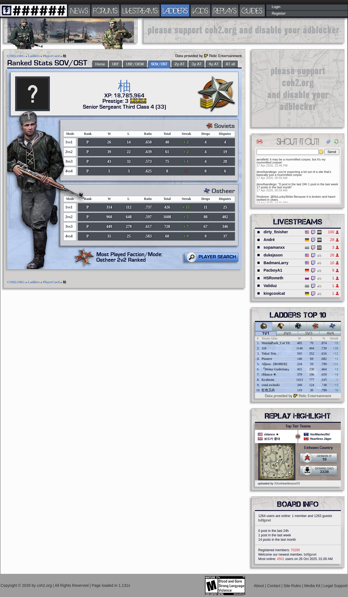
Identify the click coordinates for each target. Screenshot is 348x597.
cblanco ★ (269, 374)
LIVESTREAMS (140, 10)
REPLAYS (225, 10)
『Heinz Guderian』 (276, 369)
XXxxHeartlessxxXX (287, 483)
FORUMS (105, 10)
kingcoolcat (274, 293)
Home (100, 64)
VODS (200, 10)
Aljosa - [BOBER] (274, 364)
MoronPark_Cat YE (276, 343)
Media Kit (312, 585)
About (259, 585)
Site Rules (293, 585)
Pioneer (267, 359)
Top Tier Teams (298, 426)
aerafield (262, 159)
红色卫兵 (268, 390)
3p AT (197, 64)
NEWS (79, 10)
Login (276, 7)
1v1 (266, 334)
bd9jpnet (264, 520)
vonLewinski (270, 385)
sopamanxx (274, 247)
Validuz (270, 285)
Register (279, 13)
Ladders (34, 56)
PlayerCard (51, 56)
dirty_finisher (275, 232)
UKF (115, 64)
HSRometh (273, 278)
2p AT (179, 64)
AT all (230, 64)
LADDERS (175, 10)
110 (264, 348)
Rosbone (263, 196)
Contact (274, 585)
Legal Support (335, 585)
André (268, 239)
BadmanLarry (275, 263)
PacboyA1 (272, 270)
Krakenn (268, 380)
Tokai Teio (269, 353)
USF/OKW (135, 64)
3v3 (308, 334)
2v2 (287, 334)
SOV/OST (159, 64)
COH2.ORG (16, 56)
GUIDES (252, 10)
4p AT (214, 64)
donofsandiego (266, 171)
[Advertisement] (244, 30)
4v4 (330, 334)
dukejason (272, 255)
